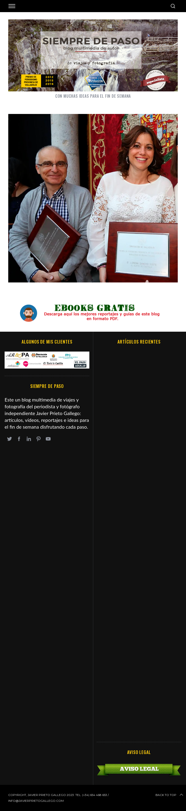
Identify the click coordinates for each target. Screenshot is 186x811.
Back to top (169, 795)
